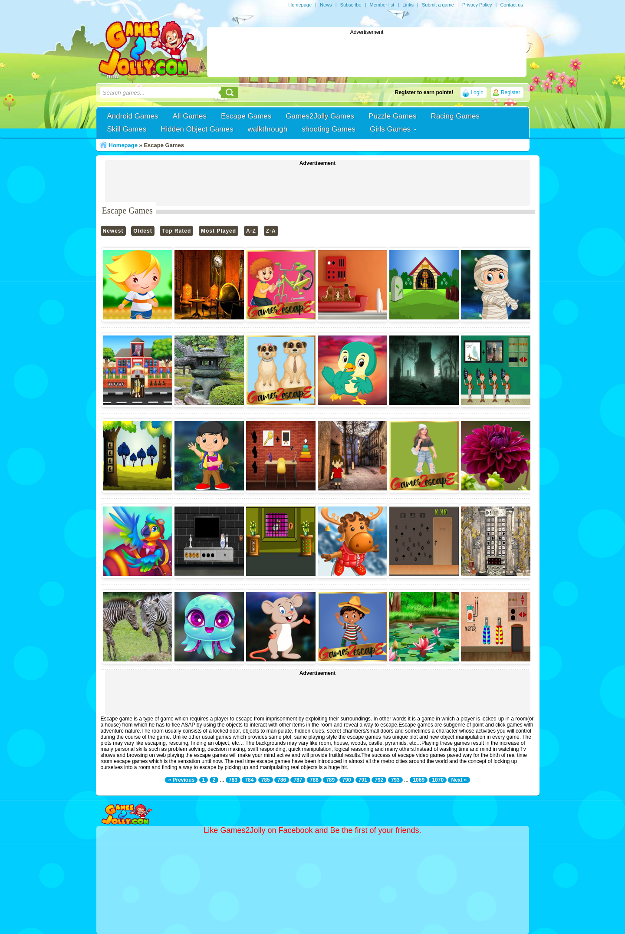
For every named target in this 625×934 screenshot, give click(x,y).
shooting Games (328, 129)
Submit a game (438, 4)
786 (281, 780)
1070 (438, 780)
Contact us (511, 4)
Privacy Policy (477, 4)
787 (297, 780)
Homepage (300, 4)
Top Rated (176, 231)
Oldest (142, 231)
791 (363, 780)
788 (314, 780)
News (326, 4)
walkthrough (267, 129)
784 (249, 780)
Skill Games (127, 129)
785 (265, 780)
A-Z (251, 231)
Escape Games (246, 116)
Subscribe (351, 4)
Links (408, 4)
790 (346, 780)
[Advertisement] (367, 54)
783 (233, 780)
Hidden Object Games (197, 129)
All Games (190, 116)
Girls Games (390, 129)
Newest (113, 231)
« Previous (181, 780)
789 (330, 780)
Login (476, 92)
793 (395, 780)
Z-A (271, 231)
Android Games (132, 116)
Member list (381, 4)
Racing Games (455, 116)
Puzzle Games (392, 116)
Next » (459, 780)
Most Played (218, 231)
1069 (418, 780)
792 (379, 780)
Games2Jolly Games (320, 116)
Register (510, 92)
